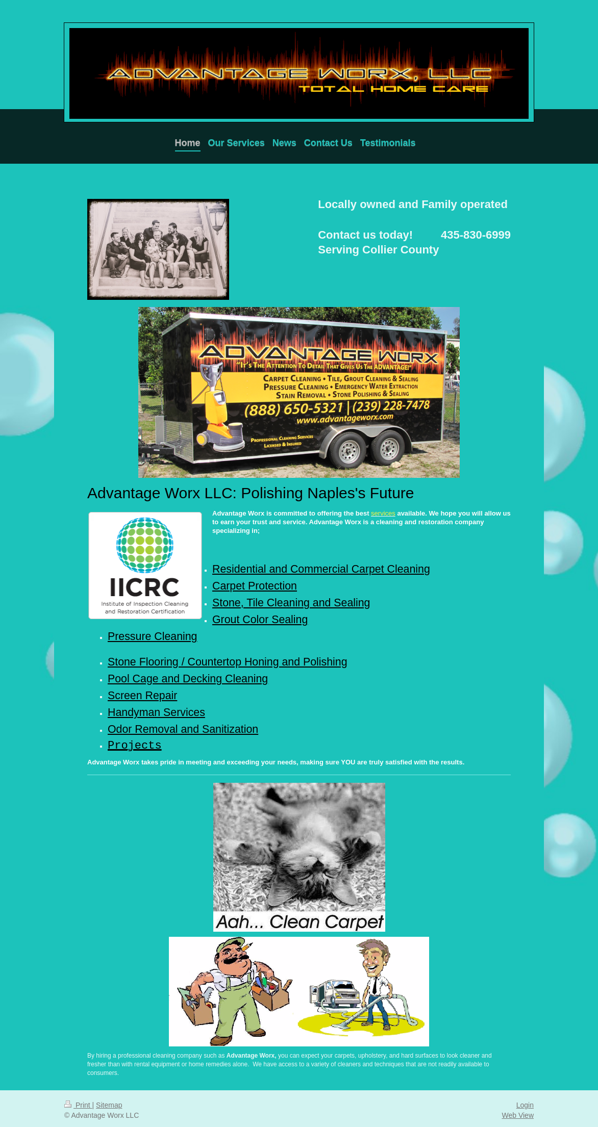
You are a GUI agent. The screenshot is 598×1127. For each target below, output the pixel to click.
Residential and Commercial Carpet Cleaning (321, 569)
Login (525, 1101)
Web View (518, 1112)
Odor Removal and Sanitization (183, 725)
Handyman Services (156, 708)
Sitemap (109, 1101)
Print (78, 1101)
